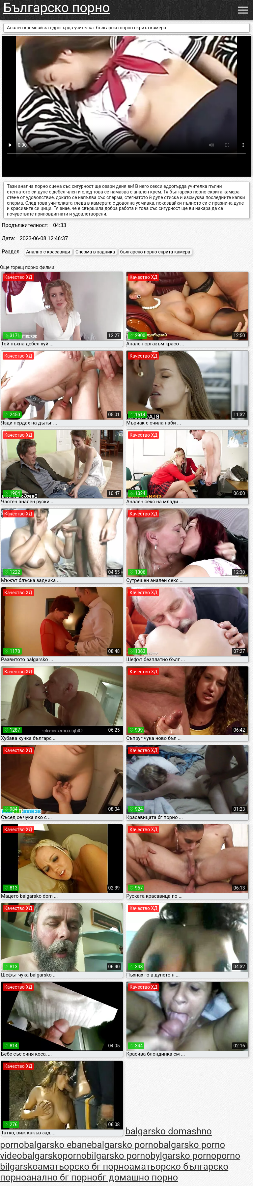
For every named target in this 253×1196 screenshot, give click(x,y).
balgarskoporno (54, 1155)
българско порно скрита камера (155, 251)
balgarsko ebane (58, 1144)
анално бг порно (62, 1177)
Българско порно (56, 7)
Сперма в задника (95, 251)
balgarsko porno (125, 1144)
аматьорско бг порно (83, 1166)
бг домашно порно (138, 1177)
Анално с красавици (48, 251)
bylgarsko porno (183, 1155)
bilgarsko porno (118, 1155)
